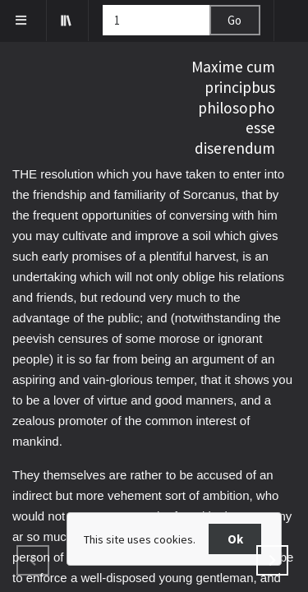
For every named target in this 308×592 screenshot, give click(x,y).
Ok (235, 539)
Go (234, 20)
